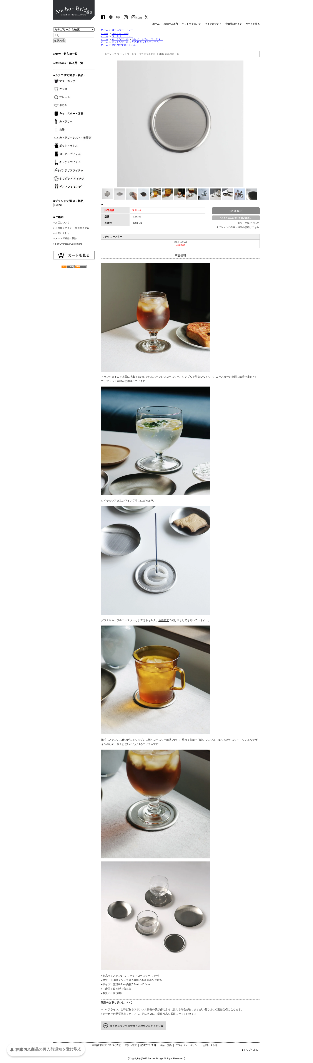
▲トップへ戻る (249, 1049)
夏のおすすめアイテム (124, 45)
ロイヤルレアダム (111, 500)
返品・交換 (166, 1045)
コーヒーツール (120, 33)
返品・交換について (248, 223)
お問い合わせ (210, 1045)
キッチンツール (120, 39)
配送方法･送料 (148, 1045)
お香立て (163, 620)
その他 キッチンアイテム (145, 42)
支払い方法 (131, 1045)
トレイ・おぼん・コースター (147, 39)
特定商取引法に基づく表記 (106, 1045)
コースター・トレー (122, 30)
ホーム (104, 30)
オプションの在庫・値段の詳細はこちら (237, 227)
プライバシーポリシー (187, 1045)
